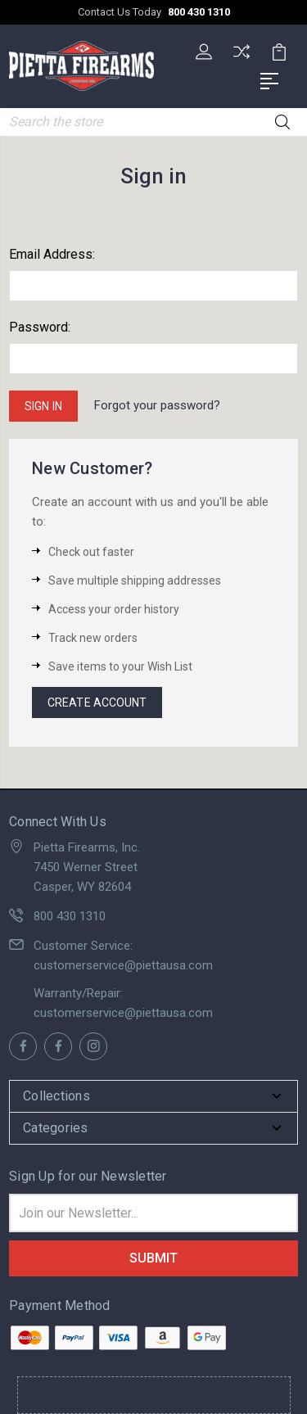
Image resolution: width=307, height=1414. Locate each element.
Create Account (97, 702)
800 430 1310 (199, 12)
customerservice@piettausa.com (123, 965)
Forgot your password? (157, 405)
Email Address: (52, 254)
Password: (39, 327)
